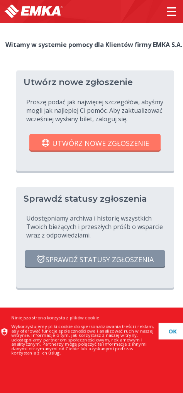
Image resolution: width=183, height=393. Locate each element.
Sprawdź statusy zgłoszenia (95, 260)
